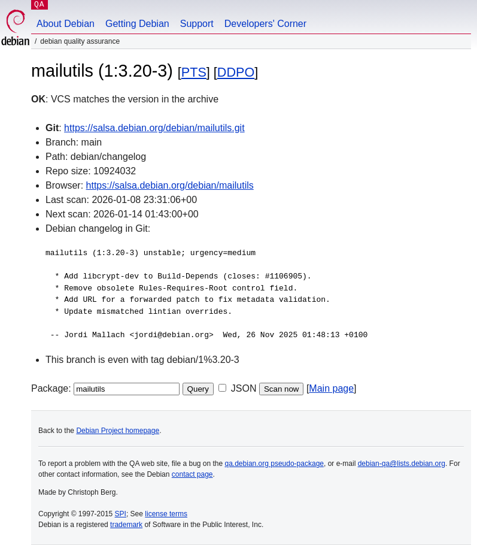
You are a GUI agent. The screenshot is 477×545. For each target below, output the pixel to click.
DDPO (235, 72)
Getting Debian (137, 24)
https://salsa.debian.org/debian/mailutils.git (154, 128)
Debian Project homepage (117, 430)
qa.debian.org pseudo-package (274, 463)
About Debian (66, 24)
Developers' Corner (265, 24)
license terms (166, 514)
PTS (193, 72)
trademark (126, 524)
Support (197, 24)
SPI (120, 514)
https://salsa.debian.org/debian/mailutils (170, 185)
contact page (192, 474)
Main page (331, 388)
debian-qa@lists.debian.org (401, 463)
